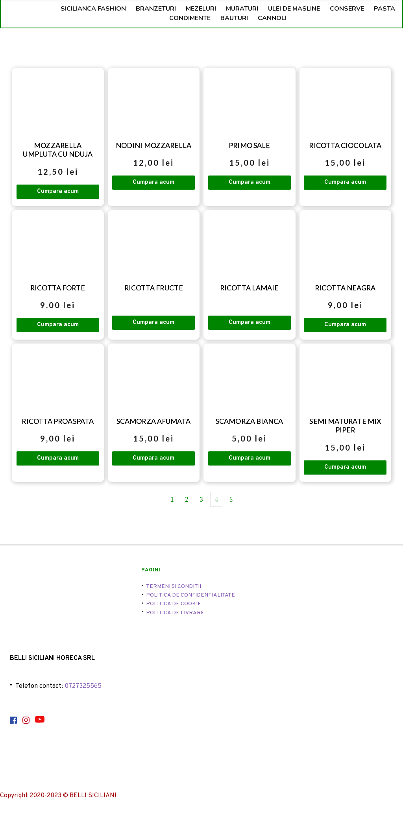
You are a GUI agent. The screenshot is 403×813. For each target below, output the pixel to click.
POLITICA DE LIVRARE (175, 614)
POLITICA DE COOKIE (173, 605)
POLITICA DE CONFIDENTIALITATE (190, 596)
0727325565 (83, 688)
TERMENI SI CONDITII (173, 587)
